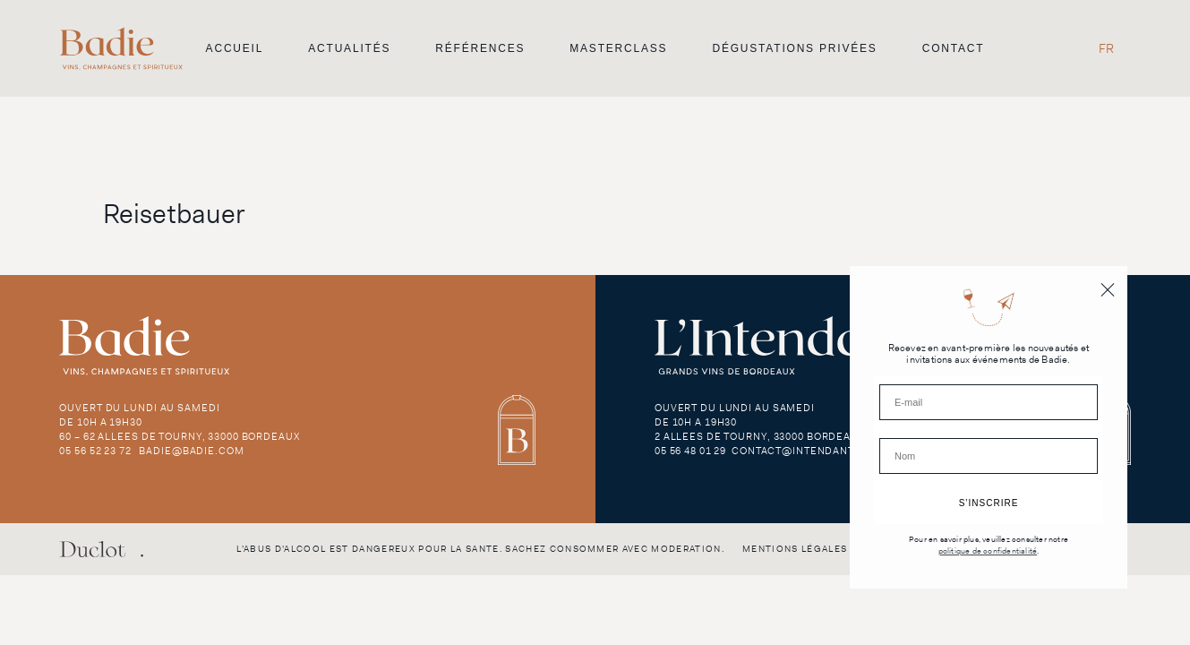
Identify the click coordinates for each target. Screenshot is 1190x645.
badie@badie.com (191, 450)
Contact (953, 48)
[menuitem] (1106, 48)
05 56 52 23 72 (95, 450)
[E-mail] (988, 402)
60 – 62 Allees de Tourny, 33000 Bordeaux (179, 436)
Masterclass (618, 48)
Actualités (349, 48)
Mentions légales (794, 549)
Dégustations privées (794, 48)
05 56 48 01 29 (690, 450)
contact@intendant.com (807, 450)
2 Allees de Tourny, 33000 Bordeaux (760, 436)
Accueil (235, 48)
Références (480, 48)
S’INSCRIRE (989, 503)
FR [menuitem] (1106, 48)
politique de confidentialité (988, 551)
